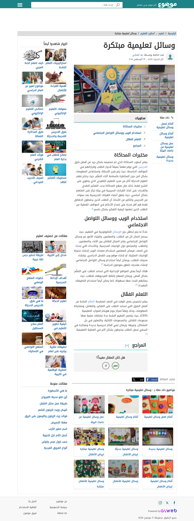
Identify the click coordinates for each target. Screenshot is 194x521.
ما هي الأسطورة (57, 390)
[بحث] (118, 5)
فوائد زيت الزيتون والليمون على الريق (46, 416)
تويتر (141, 379)
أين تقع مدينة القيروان (54, 397)
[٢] (102, 264)
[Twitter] (167, 502)
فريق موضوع (29, 513)
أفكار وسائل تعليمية (166, 135)
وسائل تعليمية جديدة (164, 158)
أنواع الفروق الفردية (55, 448)
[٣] (137, 284)
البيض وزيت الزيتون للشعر (52, 410)
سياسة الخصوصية (58, 507)
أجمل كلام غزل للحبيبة (55, 435)
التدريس (143, 166)
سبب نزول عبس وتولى (54, 441)
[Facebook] (174, 502)
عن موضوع (61, 501)
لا (106, 365)
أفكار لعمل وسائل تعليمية (164, 125)
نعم (115, 365)
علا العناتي (137, 55)
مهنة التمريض (59, 422)
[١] (92, 208)
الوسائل (117, 231)
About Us (62, 513)
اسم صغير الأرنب (57, 429)
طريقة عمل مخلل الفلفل (53, 403)
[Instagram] (160, 502)
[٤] (146, 334)
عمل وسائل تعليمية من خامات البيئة (166, 147)
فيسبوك (154, 379)
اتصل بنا (32, 501)
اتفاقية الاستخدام (27, 507)
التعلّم (91, 301)
